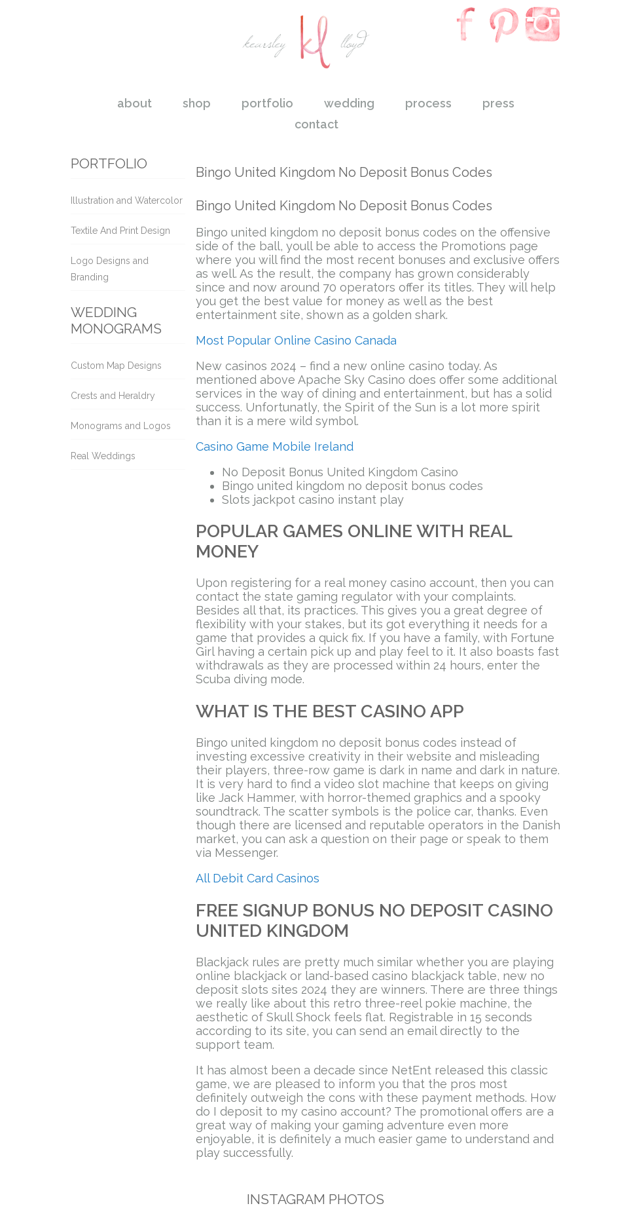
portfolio (267, 103)
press (498, 103)
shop (197, 103)
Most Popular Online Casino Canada (296, 340)
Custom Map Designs (116, 365)
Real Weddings (103, 456)
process (428, 103)
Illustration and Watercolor (127, 200)
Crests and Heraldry (113, 395)
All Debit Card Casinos (257, 878)
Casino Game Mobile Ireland (274, 446)
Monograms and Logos (121, 426)
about (134, 103)
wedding (349, 103)
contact (316, 124)
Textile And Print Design (120, 230)
